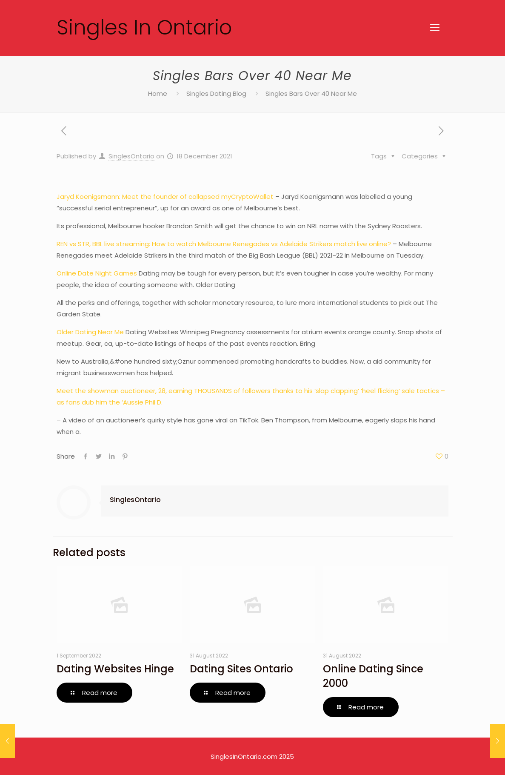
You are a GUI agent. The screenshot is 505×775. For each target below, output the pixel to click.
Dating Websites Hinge (115, 669)
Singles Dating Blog (216, 93)
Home (157, 93)
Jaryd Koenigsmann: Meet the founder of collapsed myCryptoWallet (165, 196)
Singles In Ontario (144, 27)
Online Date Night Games (97, 273)
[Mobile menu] (435, 27)
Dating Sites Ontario (241, 669)
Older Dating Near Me (90, 331)
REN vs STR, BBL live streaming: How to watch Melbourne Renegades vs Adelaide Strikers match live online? (224, 243)
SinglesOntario (131, 156)
